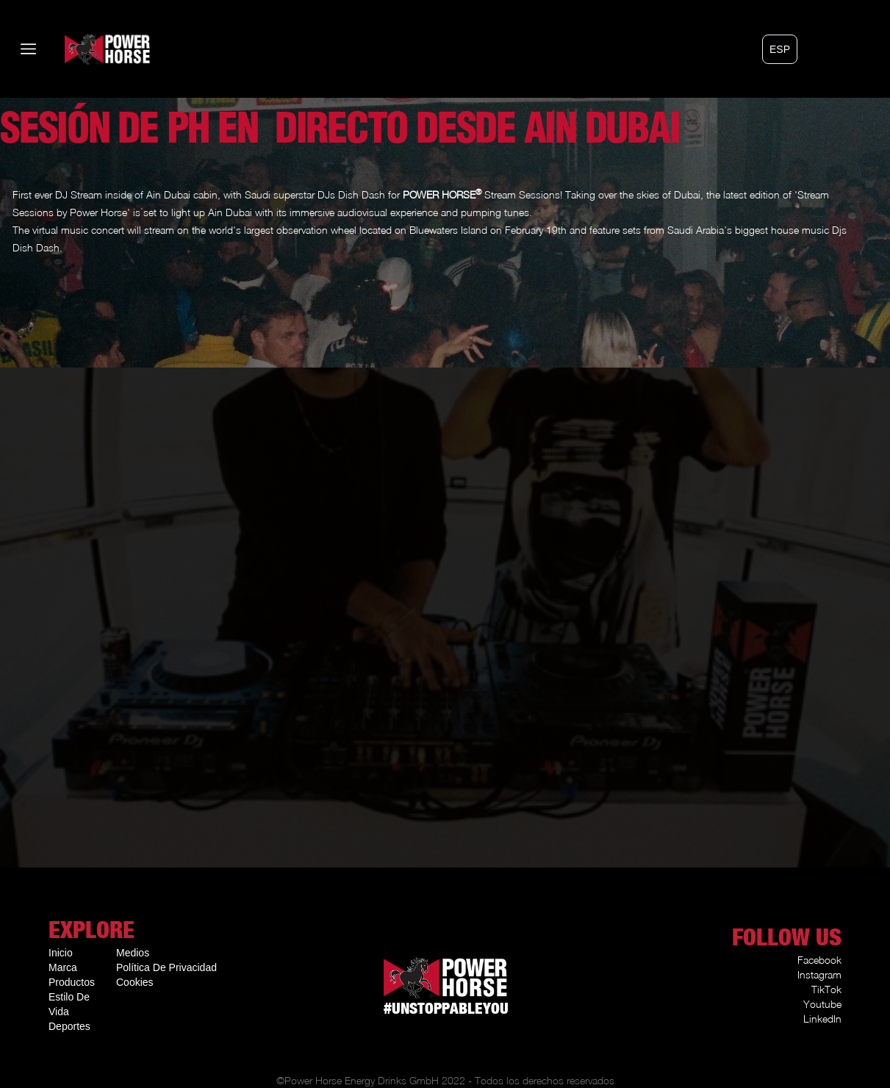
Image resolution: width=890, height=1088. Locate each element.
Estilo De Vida (69, 1004)
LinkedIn (822, 1018)
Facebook (819, 959)
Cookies (135, 982)
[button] (779, 49)
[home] (85, 49)
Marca (63, 967)
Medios (132, 953)
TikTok (826, 989)
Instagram (819, 974)
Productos (72, 982)
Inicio (61, 953)
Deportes (69, 1026)
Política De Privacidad (166, 967)
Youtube (822, 1004)
